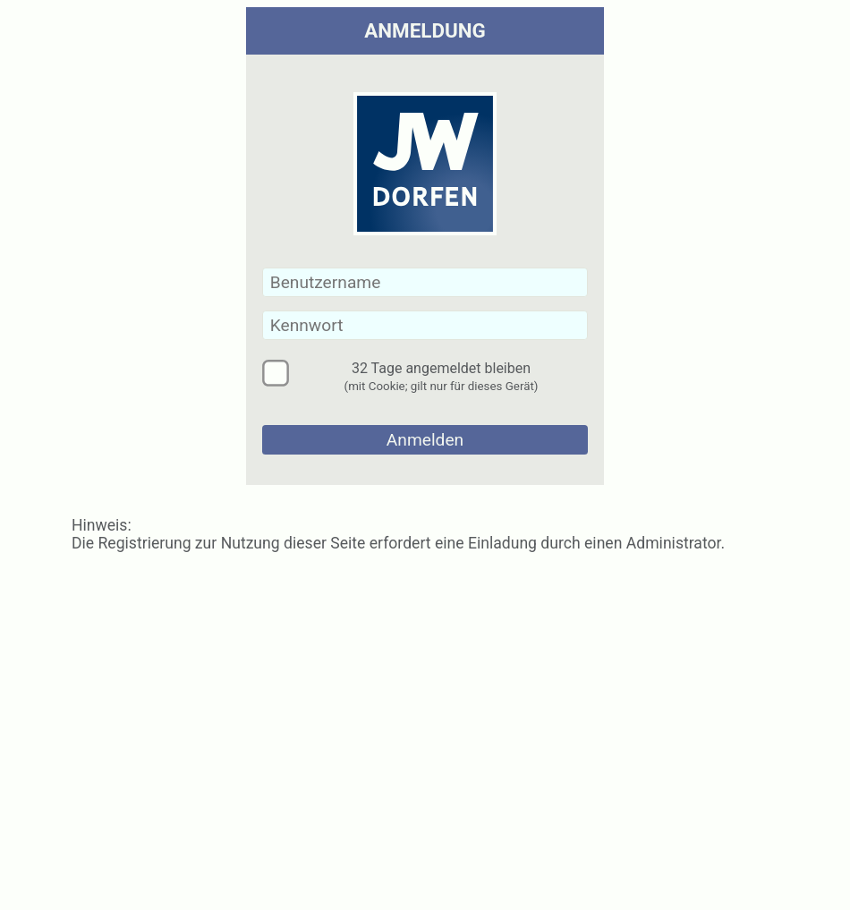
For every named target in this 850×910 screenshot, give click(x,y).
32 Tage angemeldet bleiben (441, 373)
